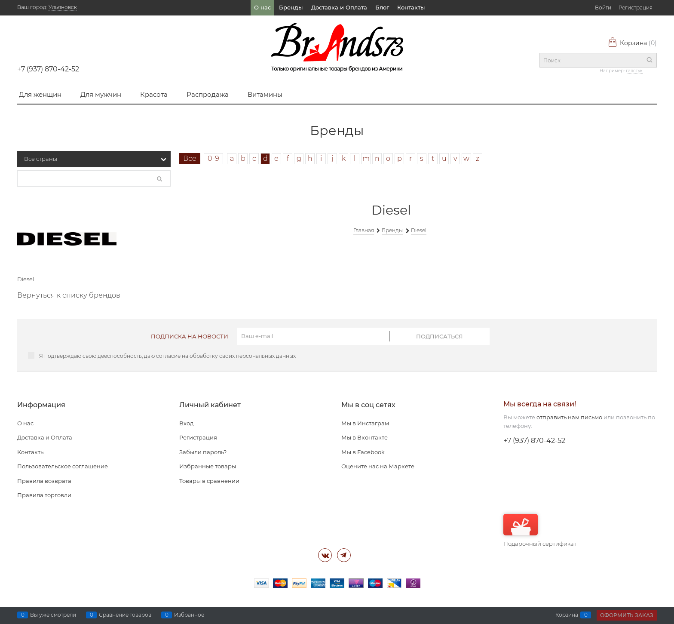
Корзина (632, 43)
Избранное (189, 615)
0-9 (213, 158)
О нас (262, 7)
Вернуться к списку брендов (68, 295)
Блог (382, 7)
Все (189, 158)
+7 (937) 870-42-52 (48, 69)
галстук (634, 71)
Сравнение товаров (125, 615)
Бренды (291, 7)
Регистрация (636, 7)
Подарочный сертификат (539, 530)
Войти (603, 7)
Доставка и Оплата (339, 7)
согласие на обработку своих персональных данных (226, 356)
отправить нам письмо (569, 417)
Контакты (411, 7)
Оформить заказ (626, 615)
